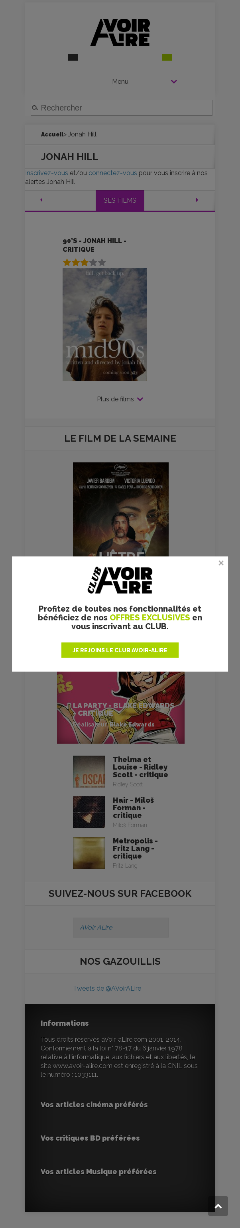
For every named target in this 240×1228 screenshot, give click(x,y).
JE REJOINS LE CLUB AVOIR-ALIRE (120, 650)
